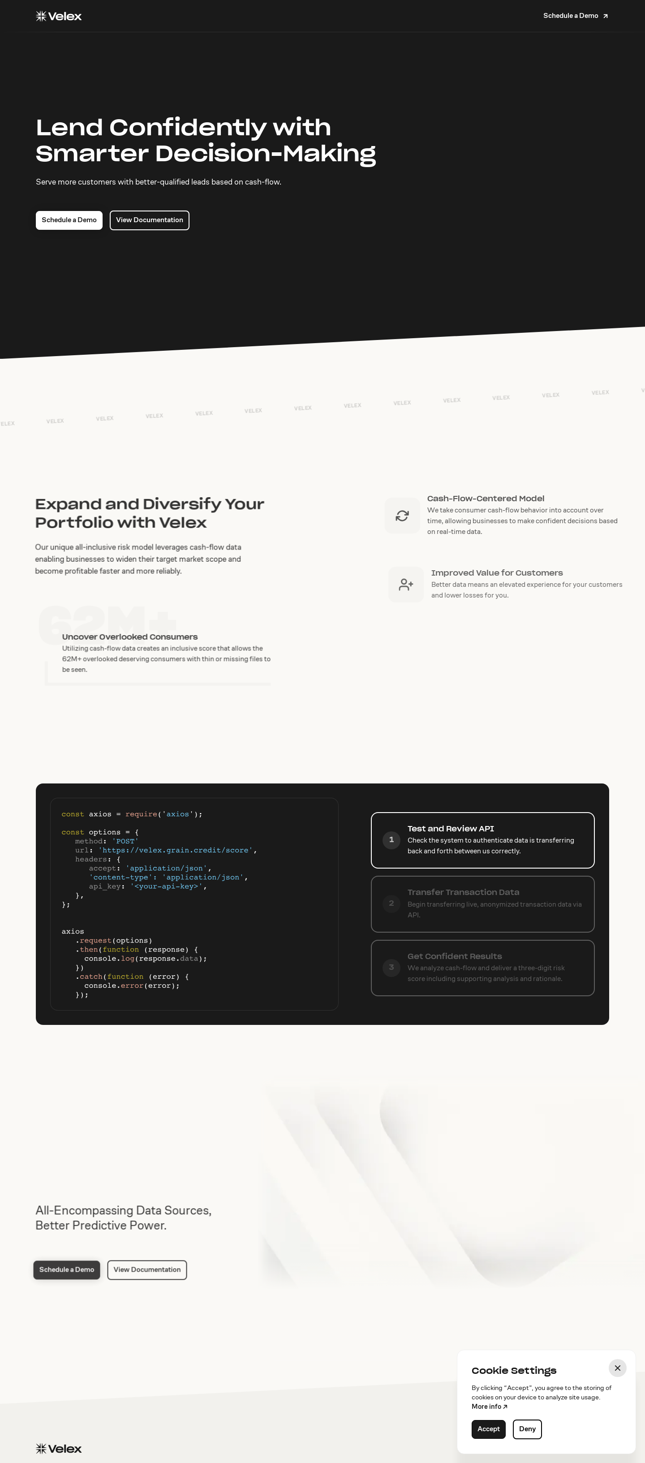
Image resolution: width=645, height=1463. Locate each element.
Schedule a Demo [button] (69, 221)
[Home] (58, 16)
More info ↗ (490, 1407)
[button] (576, 16)
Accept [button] (488, 1429)
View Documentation (149, 221)
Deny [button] (527, 1429)
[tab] (483, 840)
